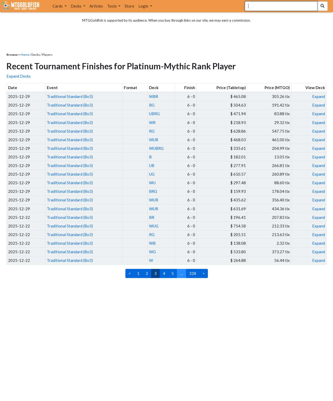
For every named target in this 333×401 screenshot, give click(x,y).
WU (152, 182)
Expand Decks (19, 76)
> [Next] (203, 273)
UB (151, 165)
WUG (153, 226)
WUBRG (156, 148)
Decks (76, 6)
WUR (153, 139)
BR (151, 217)
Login (143, 6)
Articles (96, 6)
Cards (58, 6)
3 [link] (155, 273)
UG (152, 174)
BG (152, 105)
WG (152, 251)
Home (25, 55)
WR (152, 122)
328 (192, 273)
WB (152, 243)
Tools (112, 6)
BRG (153, 191)
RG (152, 131)
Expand (318, 96)
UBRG (154, 113)
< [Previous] (130, 273)
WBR (153, 96)
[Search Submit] (322, 6)
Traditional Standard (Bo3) (70, 96)
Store (129, 6)
